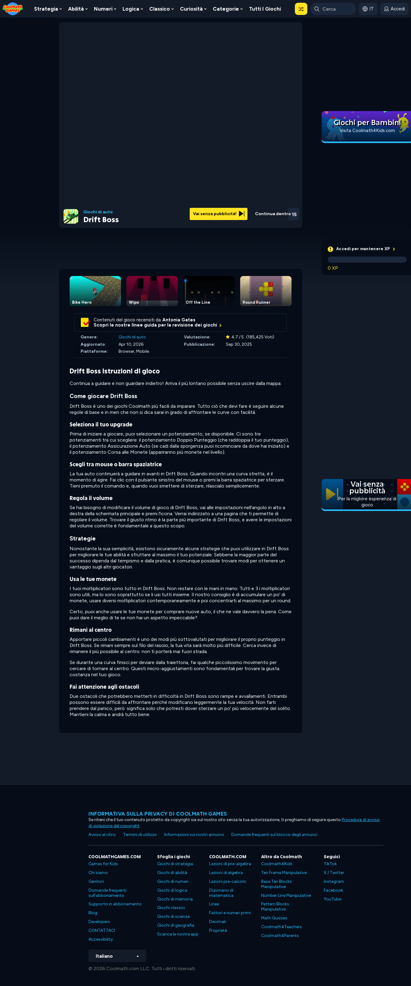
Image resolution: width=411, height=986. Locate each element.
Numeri (103, 9)
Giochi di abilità (172, 872)
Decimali (217, 921)
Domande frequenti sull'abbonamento (107, 893)
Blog (92, 912)
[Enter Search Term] (333, 9)
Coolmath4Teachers (281, 926)
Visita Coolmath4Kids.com (367, 130)
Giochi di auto (98, 212)
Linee (214, 904)
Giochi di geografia (175, 925)
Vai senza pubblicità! (218, 214)
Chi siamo (98, 872)
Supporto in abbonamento (115, 904)
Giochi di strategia (175, 863)
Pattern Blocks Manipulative (275, 906)
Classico (159, 9)
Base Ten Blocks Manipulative (276, 884)
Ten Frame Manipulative (284, 872)
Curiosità (191, 9)
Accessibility (100, 939)
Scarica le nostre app (178, 934)
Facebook (333, 890)
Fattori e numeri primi (230, 912)
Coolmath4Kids (276, 863)
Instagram (334, 881)
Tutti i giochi (265, 9)
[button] (301, 9)
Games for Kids (103, 863)
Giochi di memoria (175, 899)
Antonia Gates (178, 320)
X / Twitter (334, 872)
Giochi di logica (172, 890)
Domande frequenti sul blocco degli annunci (274, 834)
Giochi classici (171, 907)
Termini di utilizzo (140, 834)
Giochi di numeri (172, 881)
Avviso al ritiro (102, 834)
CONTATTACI (101, 930)
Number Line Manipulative (286, 895)
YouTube (332, 899)
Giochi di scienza (173, 916)
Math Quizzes (274, 918)
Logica (131, 9)
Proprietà (218, 930)
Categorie (226, 9)
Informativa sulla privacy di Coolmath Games (157, 814)
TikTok (330, 863)
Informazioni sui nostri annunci (194, 834)
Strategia (46, 9)
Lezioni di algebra (226, 872)
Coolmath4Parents (280, 935)
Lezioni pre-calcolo (227, 881)
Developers (99, 921)
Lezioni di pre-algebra (230, 863)
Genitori (96, 881)
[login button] (394, 9)
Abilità (76, 9)
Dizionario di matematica (221, 893)
